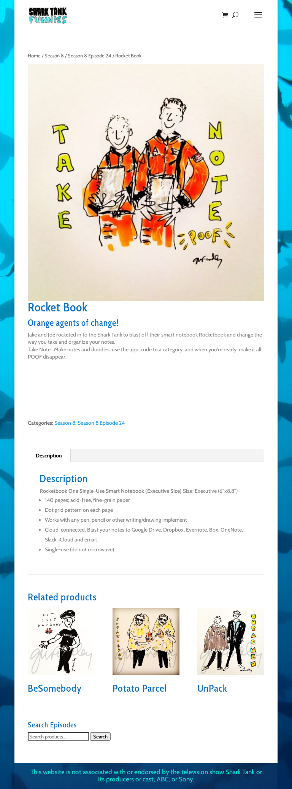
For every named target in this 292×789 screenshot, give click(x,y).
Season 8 (54, 56)
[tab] (49, 455)
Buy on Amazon (61, 392)
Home (34, 56)
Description (49, 455)
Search (100, 736)
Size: (188, 490)
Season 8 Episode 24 (89, 56)
